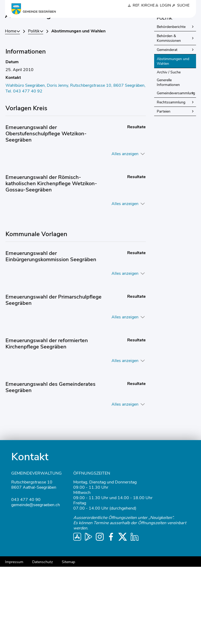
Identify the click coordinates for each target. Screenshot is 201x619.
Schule (152, 13)
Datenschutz (42, 614)
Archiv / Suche (169, 124)
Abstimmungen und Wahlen (173, 113)
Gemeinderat (167, 102)
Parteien (163, 163)
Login (165, 5)
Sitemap (68, 614)
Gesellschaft (176, 13)
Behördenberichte (171, 79)
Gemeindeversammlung (176, 145)
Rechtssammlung (171, 154)
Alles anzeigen (124, 206)
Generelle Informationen (168, 134)
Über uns (83, 13)
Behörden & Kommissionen (169, 90)
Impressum (14, 614)
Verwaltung (128, 13)
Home (10, 83)
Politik (104, 13)
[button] (35, 83)
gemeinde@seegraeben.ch (35, 557)
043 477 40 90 (26, 552)
